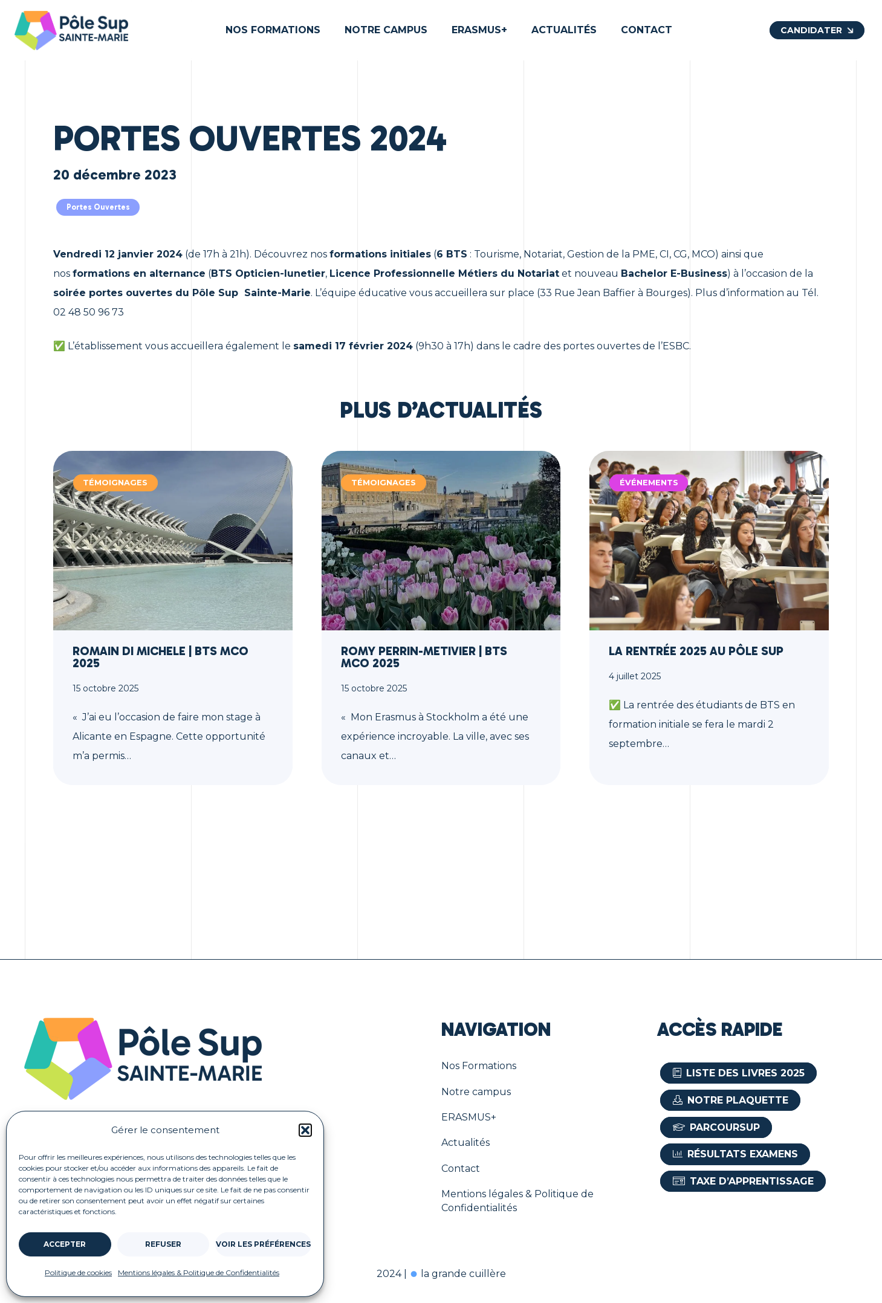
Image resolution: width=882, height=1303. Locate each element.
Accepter (65, 1244)
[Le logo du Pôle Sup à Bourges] (71, 30)
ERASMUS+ (468, 1117)
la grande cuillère (457, 1273)
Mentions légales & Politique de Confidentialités (198, 1272)
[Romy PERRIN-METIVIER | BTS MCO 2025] (441, 618)
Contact (460, 1168)
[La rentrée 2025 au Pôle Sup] (709, 618)
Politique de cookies (78, 1272)
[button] (305, 1130)
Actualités (465, 1142)
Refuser (163, 1244)
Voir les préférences (263, 1244)
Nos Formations (478, 1066)
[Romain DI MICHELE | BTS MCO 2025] (173, 618)
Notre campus (476, 1092)
